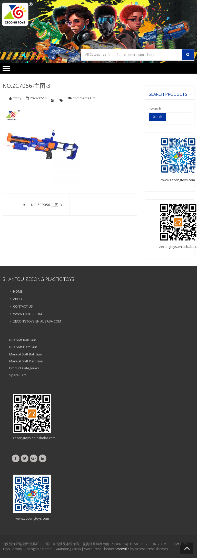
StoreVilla (122, 548)
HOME (18, 291)
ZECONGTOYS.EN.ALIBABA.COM (37, 321)
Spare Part (17, 375)
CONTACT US (23, 306)
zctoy (17, 98)
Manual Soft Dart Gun (26, 361)
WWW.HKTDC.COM (27, 313)
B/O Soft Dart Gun (23, 347)
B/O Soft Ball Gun (22, 340)
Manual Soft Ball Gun (25, 354)
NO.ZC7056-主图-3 (27, 85)
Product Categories (24, 368)
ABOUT (18, 299)
